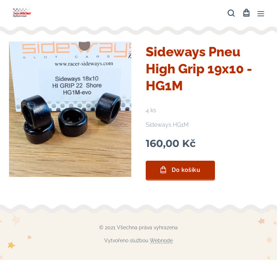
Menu (261, 13)
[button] (231, 13)
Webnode (161, 240)
